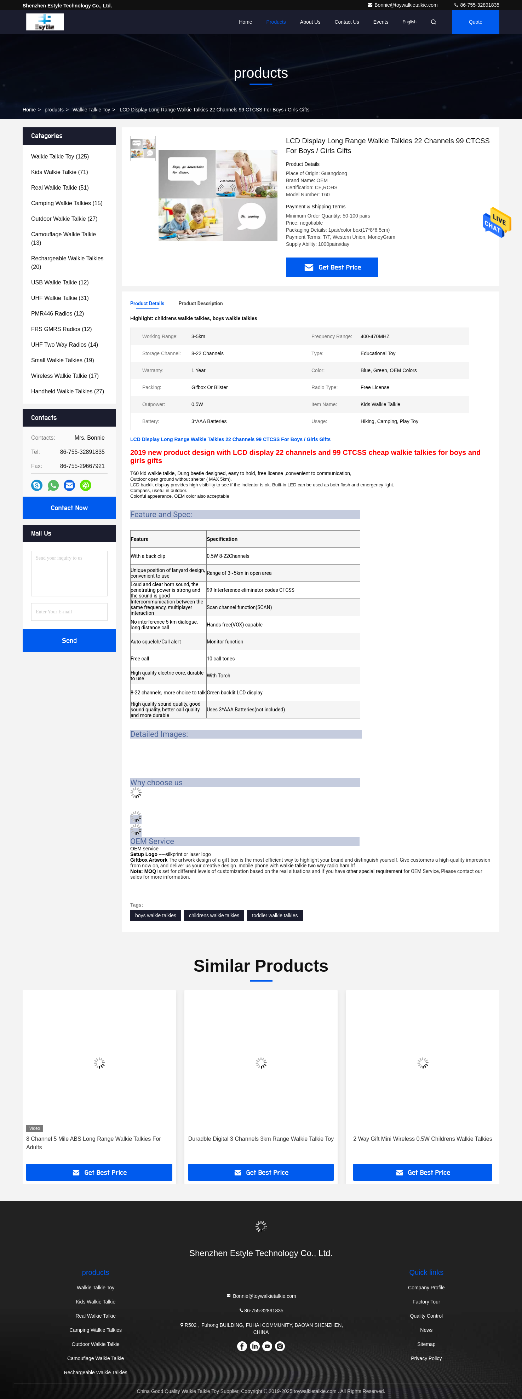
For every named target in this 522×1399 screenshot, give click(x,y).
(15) (67, 203)
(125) (60, 157)
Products (276, 22)
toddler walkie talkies (275, 915)
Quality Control (426, 1316)
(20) (67, 262)
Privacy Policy (426, 1358)
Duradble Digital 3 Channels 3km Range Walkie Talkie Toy (261, 1139)
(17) (65, 376)
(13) (63, 238)
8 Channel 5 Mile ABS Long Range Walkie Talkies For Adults (93, 1143)
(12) (60, 282)
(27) (64, 219)
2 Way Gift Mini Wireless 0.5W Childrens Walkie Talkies (422, 1139)
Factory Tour (426, 1302)
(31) (60, 298)
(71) (59, 172)
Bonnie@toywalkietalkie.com (403, 5)
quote (475, 22)
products (54, 109)
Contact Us (346, 22)
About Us (310, 22)
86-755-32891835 (476, 5)
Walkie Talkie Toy (91, 109)
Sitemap (426, 1344)
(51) (60, 188)
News (426, 1330)
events (381, 22)
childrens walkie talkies (214, 915)
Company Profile (426, 1287)
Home (245, 22)
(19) (62, 360)
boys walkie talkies (155, 915)
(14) (64, 345)
